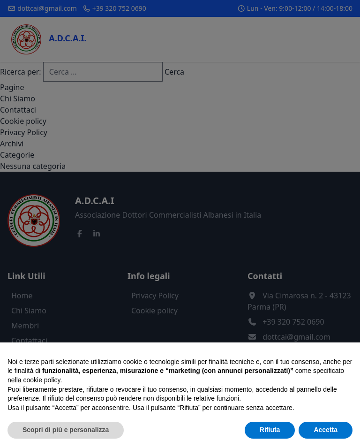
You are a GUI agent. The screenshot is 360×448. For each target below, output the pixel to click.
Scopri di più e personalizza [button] (65, 429)
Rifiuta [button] (270, 429)
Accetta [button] (326, 429)
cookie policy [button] (41, 380)
